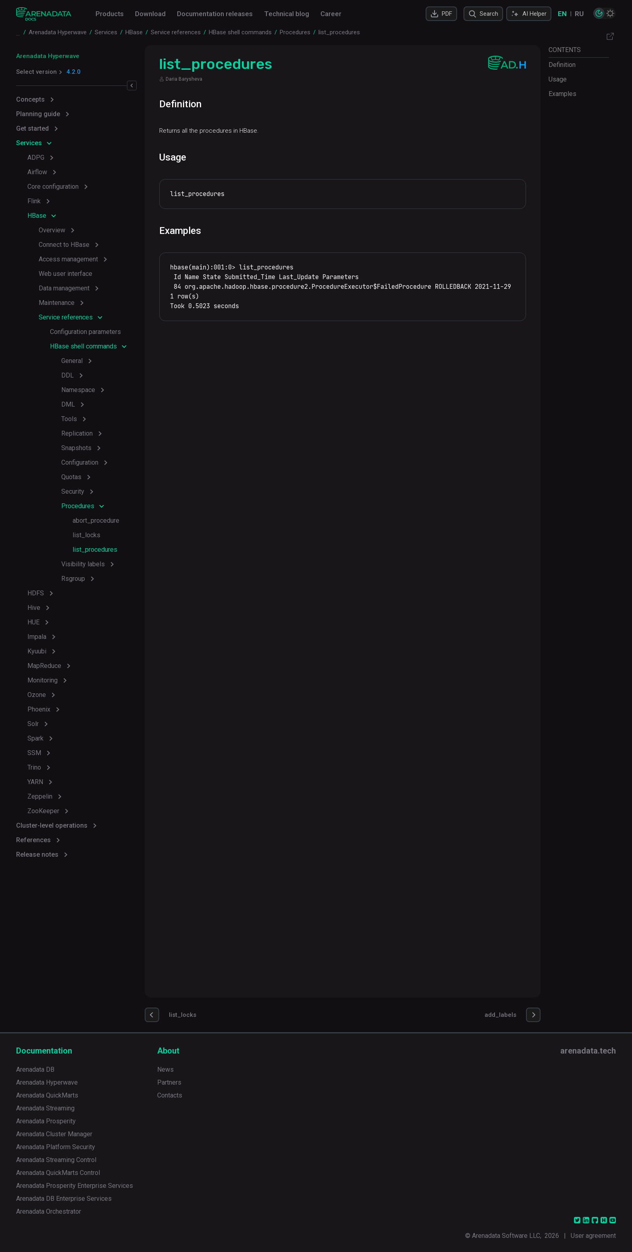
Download (150, 14)
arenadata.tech (588, 1051)
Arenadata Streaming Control (56, 1160)
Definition (562, 65)
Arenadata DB (35, 1069)
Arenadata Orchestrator (48, 1211)
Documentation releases (215, 14)
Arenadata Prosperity (46, 1121)
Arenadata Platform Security (55, 1147)
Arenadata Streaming (45, 1108)
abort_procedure (96, 520)
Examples (562, 94)
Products (110, 14)
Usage (558, 79)
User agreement (593, 1235)
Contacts (169, 1095)
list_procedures (95, 549)
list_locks (86, 535)
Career (330, 14)
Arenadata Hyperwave (47, 56)
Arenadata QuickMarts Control (58, 1173)
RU (579, 14)
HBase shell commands (83, 346)
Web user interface (65, 274)
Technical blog (286, 14)
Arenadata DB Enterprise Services (64, 1198)
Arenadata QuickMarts (47, 1095)
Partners (169, 1082)
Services (29, 143)
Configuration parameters (85, 332)
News (165, 1069)
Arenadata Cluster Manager (54, 1134)
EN (562, 14)
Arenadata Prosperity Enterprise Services (74, 1185)
